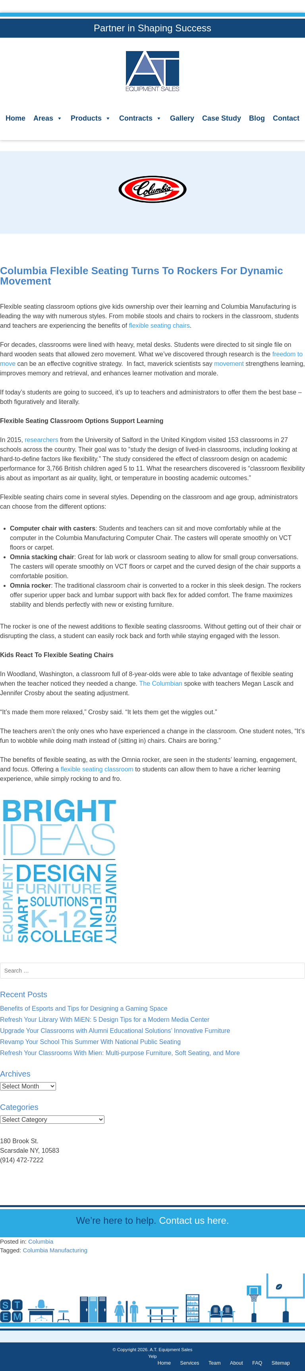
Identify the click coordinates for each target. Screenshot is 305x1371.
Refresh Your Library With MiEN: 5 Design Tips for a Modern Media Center (104, 1019)
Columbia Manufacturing (55, 1250)
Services (189, 1363)
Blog (257, 118)
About (236, 1363)
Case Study (221, 118)
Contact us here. (194, 1220)
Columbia (40, 1241)
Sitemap (281, 1363)
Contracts (140, 118)
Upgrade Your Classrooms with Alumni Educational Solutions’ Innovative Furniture (115, 1030)
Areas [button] (48, 118)
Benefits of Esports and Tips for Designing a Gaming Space (84, 1008)
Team (214, 1363)
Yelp (152, 1356)
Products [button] (91, 118)
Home (15, 118)
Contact (286, 118)
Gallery (182, 118)
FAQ (257, 1363)
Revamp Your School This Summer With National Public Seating (90, 1041)
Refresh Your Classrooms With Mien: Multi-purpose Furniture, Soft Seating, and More (120, 1053)
